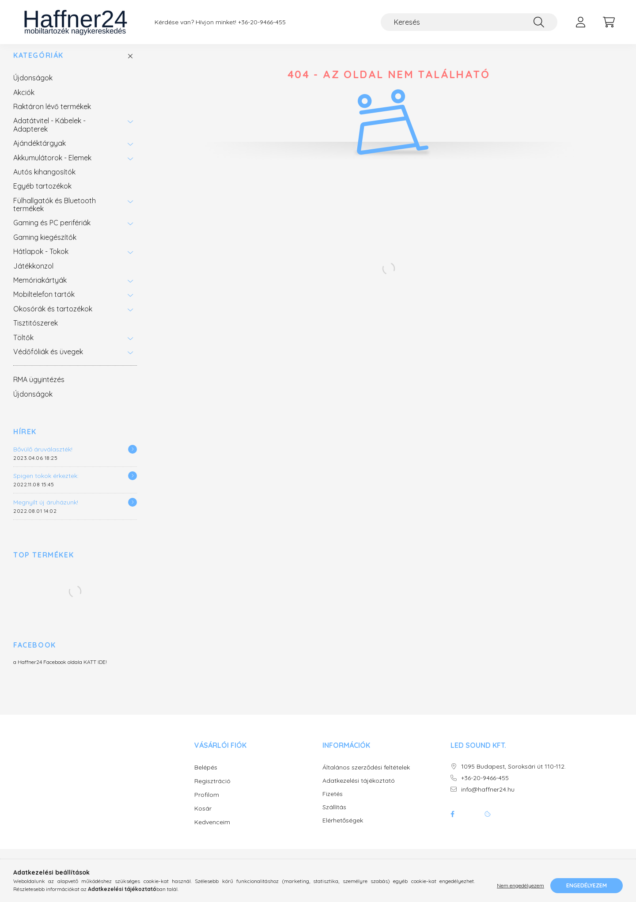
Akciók (23, 101)
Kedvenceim (212, 831)
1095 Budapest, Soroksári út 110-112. (513, 775)
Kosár (203, 817)
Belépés (205, 776)
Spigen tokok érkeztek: (46, 485)
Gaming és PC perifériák (52, 231)
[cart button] (608, 22)
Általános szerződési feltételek (366, 776)
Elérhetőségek (342, 829)
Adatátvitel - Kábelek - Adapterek (49, 133)
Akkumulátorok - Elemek (52, 166)
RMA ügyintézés (38, 388)
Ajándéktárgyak (39, 152)
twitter (470, 823)
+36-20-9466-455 (262, 22)
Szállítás (334, 816)
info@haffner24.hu (488, 798)
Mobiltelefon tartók (44, 303)
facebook (452, 823)
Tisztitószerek (35, 331)
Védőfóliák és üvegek (48, 360)
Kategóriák (38, 64)
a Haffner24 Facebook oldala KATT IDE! (60, 670)
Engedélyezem (586, 885)
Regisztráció (212, 790)
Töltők (23, 346)
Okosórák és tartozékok (52, 317)
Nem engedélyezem (520, 885)
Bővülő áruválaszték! (42, 458)
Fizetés (332, 803)
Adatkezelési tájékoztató (358, 789)
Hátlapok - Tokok (40, 260)
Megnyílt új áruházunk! (45, 511)
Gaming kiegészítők (44, 246)
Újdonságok (33, 86)
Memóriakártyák (40, 288)
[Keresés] (469, 22)
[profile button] (580, 22)
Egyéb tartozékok (42, 194)
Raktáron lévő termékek (52, 115)
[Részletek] (132, 458)
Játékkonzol (33, 274)
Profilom (206, 803)
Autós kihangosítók (44, 180)
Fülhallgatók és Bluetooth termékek (54, 213)
